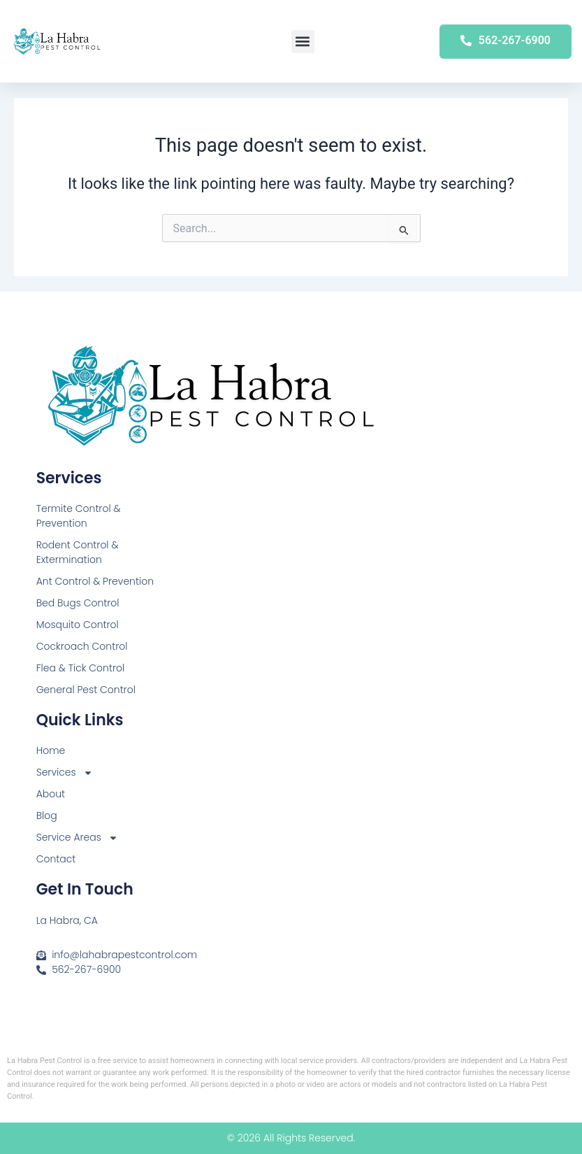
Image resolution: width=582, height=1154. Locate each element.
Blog (46, 815)
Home (51, 750)
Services (64, 772)
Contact (56, 859)
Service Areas (77, 837)
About (50, 794)
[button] (302, 41)
